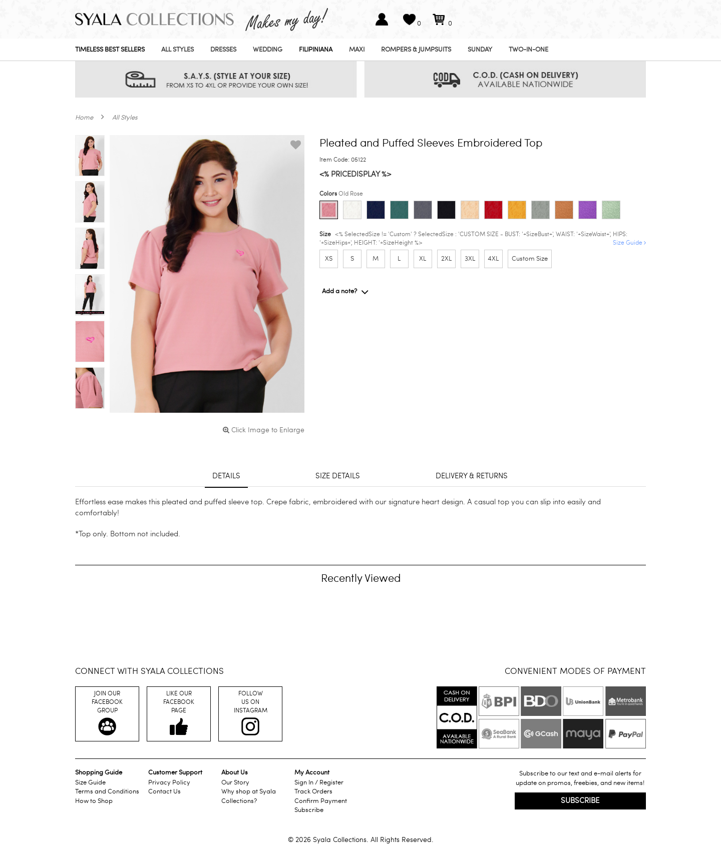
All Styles (177, 50)
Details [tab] (226, 475)
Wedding (267, 50)
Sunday (480, 50)
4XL (493, 259)
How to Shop (94, 801)
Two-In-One (528, 50)
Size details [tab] (337, 475)
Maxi (357, 50)
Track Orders (313, 791)
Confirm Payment (320, 801)
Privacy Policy (169, 782)
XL (422, 259)
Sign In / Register (318, 782)
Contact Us (164, 791)
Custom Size (530, 259)
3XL (470, 259)
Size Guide (629, 242)
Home (84, 118)
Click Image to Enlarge (263, 430)
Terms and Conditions (107, 791)
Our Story (235, 782)
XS (328, 259)
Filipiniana (315, 50)
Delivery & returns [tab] (472, 475)
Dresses (223, 50)
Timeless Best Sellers (110, 50)
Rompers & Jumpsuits (416, 50)
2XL (446, 259)
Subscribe (308, 810)
